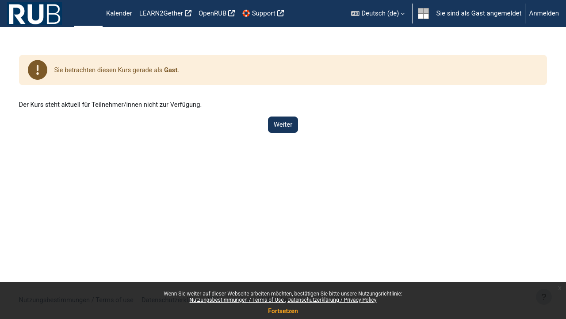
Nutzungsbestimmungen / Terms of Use (237, 300)
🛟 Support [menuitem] (258, 13)
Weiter (283, 125)
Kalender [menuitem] (119, 13)
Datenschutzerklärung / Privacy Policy (332, 300)
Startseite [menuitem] (88, 13)
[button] (377, 13)
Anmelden (544, 13)
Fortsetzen (283, 311)
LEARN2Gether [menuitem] (161, 13)
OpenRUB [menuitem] (212, 13)
